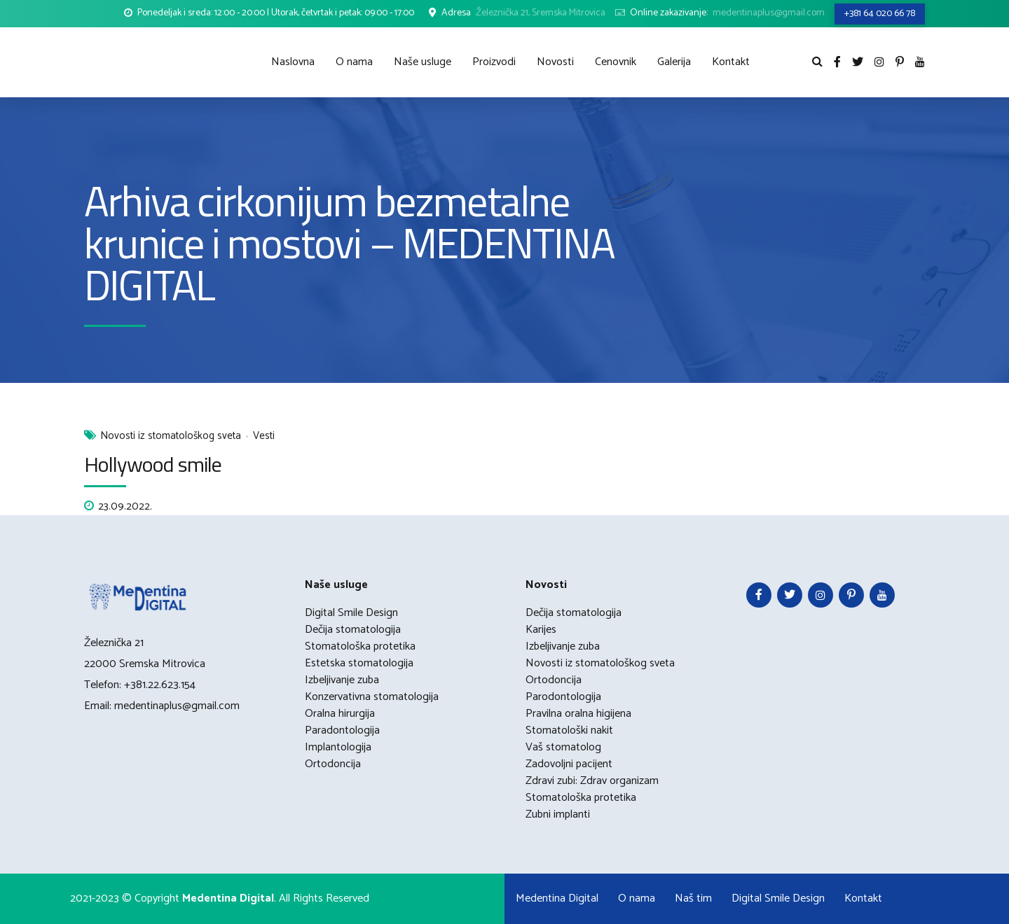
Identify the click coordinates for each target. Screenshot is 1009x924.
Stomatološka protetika (360, 646)
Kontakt (731, 61)
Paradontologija (342, 730)
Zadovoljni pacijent (569, 764)
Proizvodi (494, 61)
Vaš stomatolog (563, 747)
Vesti (264, 437)
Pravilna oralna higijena (578, 713)
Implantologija (338, 747)
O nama (354, 61)
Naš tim (693, 898)
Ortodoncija (333, 764)
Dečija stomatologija (353, 629)
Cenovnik (615, 61)
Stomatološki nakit (569, 730)
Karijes (541, 629)
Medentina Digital (557, 898)
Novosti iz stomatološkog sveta (170, 437)
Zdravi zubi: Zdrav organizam (592, 780)
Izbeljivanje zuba (342, 680)
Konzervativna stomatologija (372, 696)
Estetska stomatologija (359, 663)
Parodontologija (563, 696)
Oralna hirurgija (340, 713)
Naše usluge (422, 61)
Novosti (555, 61)
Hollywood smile (153, 464)
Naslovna (293, 61)
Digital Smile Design (351, 612)
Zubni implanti (558, 814)
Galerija (674, 61)
